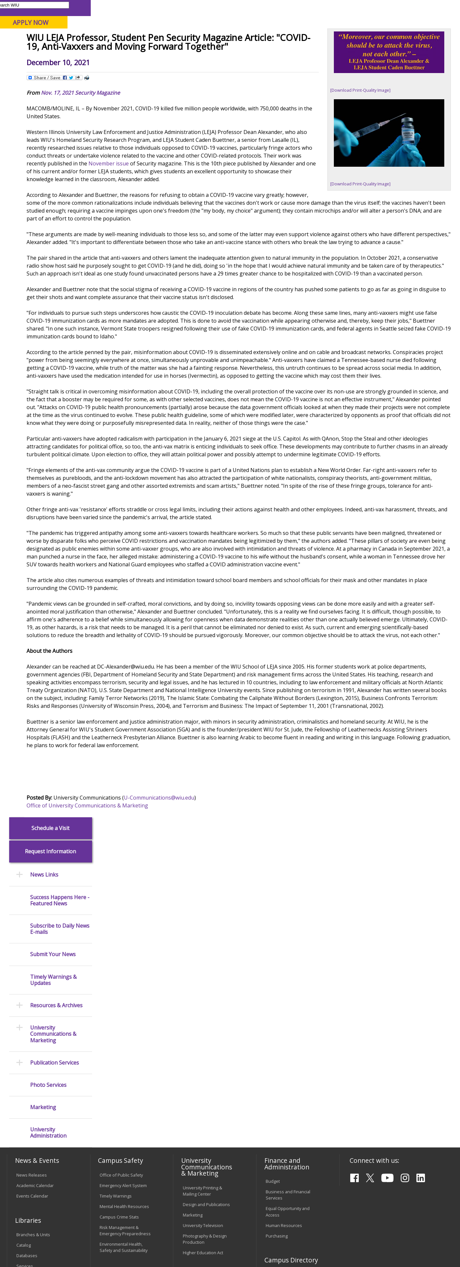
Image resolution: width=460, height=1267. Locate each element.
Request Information (50, 111)
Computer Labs (114, 1093)
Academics (96, 52)
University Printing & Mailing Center (202, 988)
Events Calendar (32, 994)
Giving (277, 52)
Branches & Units (33, 1032)
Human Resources (284, 1023)
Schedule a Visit (50, 88)
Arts (210, 52)
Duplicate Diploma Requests (34, 1123)
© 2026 (25, 1245)
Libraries (230, 8)
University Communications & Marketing (53, 293)
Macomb (127, 39)
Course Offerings (262, 8)
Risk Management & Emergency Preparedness (125, 1028)
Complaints (194, 1177)
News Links (44, 134)
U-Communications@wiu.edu (229, 925)
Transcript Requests (36, 1109)
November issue (218, 228)
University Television (203, 1023)
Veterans (147, 1216)
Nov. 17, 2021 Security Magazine (150, 149)
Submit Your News (53, 214)
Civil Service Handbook (205, 1150)
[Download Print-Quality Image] (365, 137)
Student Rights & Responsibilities (199, 1163)
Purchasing (277, 1033)
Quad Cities (159, 39)
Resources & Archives (56, 265)
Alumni (180, 52)
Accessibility (32, 1216)
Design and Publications (206, 1002)
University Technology (121, 1141)
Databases (26, 1053)
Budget (273, 979)
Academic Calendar (35, 983)
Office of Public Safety (121, 973)
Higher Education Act (203, 1050)
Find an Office (279, 1089)
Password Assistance (121, 1114)
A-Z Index (321, 8)
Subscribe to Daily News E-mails (59, 188)
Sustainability (111, 1216)
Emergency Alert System (123, 983)
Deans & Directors (283, 1100)
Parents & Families (29, 8)
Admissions (140, 52)
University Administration (48, 392)
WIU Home (113, 67)
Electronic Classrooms (121, 1104)
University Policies (200, 1095)
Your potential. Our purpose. (74, 39)
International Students (100, 8)
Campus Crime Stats (119, 1015)
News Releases (31, 973)
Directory (296, 8)
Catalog (23, 1043)
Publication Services (54, 322)
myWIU (345, 8)
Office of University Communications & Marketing (157, 933)
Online (188, 39)
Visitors (63, 8)
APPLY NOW (399, 22)
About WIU (52, 52)
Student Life (317, 52)
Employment (71, 1216)
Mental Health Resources (124, 1004)
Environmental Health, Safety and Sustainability (123, 1045)
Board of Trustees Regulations (201, 1109)
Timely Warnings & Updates (53, 239)
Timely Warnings (116, 994)
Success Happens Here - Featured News (59, 160)
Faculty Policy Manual (203, 1122)
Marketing (43, 367)
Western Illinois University (104, 28)
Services (24, 1064)
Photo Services (48, 344)
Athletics (243, 52)
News (137, 67)
